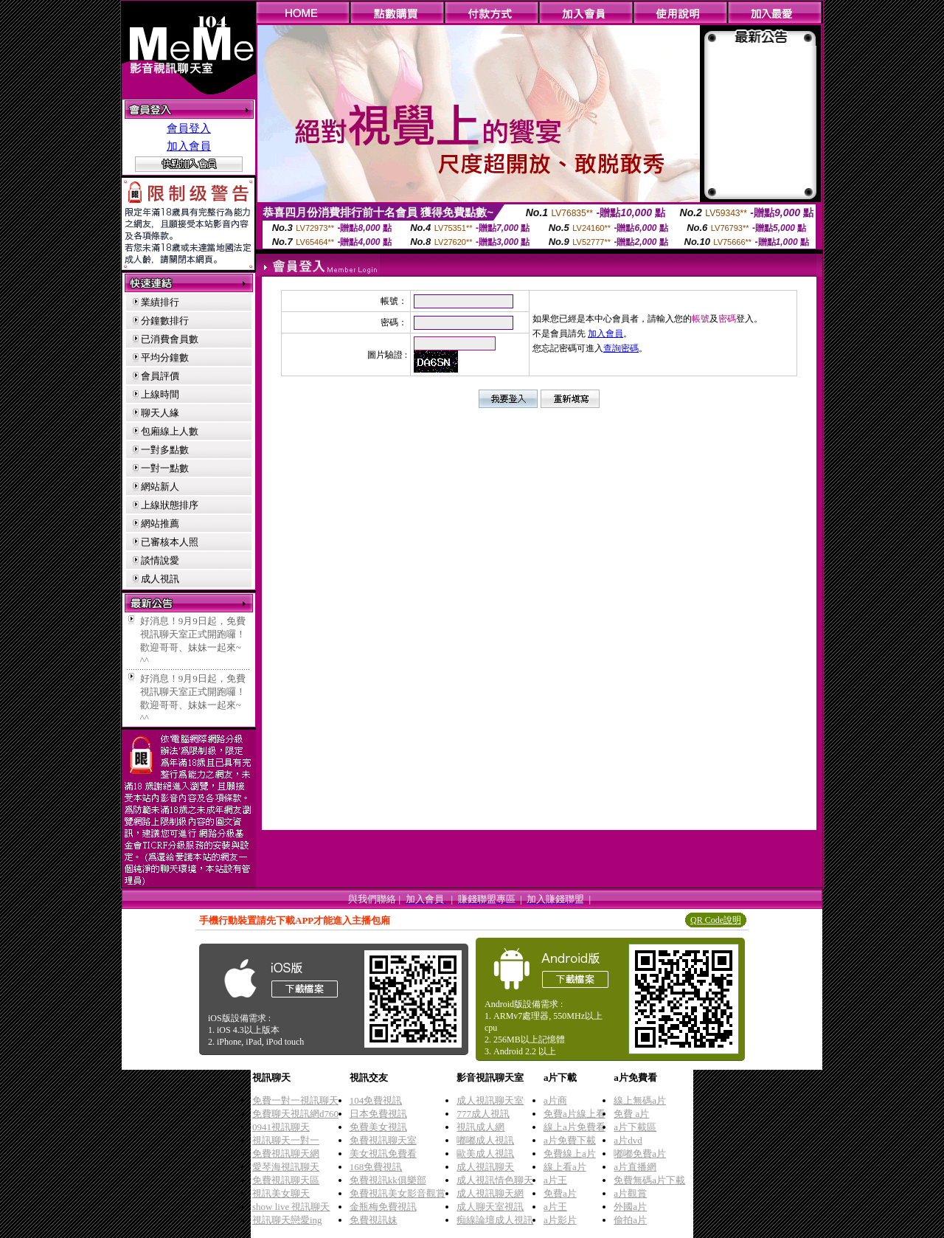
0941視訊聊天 (281, 1126)
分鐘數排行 (165, 320)
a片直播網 (635, 1166)
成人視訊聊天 (485, 1166)
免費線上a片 (570, 1153)
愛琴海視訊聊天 (285, 1166)
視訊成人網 (480, 1126)
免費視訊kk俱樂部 (388, 1180)
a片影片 (560, 1219)
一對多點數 (165, 449)
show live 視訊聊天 (291, 1206)
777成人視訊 (483, 1113)
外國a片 (630, 1206)
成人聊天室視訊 (490, 1206)
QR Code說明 (715, 920)
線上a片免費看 (574, 1126)
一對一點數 (165, 468)
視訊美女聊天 (281, 1193)
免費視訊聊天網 (285, 1153)
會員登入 (189, 128)
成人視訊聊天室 (490, 1100)
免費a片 (560, 1193)
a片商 (555, 1100)
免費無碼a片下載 (649, 1180)
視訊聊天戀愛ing (287, 1219)
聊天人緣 (160, 412)
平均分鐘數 (165, 357)
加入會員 (189, 146)
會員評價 (160, 375)
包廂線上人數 (169, 431)
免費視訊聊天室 (383, 1140)
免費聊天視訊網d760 (295, 1113)
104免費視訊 (376, 1100)
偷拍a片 (630, 1219)
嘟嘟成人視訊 (485, 1140)
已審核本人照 (169, 541)
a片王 (555, 1180)
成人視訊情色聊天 (495, 1180)
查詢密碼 (621, 348)
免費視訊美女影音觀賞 (397, 1193)
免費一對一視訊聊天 (295, 1100)
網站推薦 (160, 523)
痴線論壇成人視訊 (495, 1219)
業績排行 (160, 302)
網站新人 (160, 486)
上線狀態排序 (169, 505)
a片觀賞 (630, 1193)
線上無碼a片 (640, 1100)
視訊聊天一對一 (285, 1140)
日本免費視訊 (378, 1113)
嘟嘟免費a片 (640, 1153)
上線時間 (160, 394)
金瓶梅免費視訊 (383, 1206)
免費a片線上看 (574, 1113)
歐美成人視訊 (485, 1153)
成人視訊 (160, 578)
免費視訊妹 (374, 1219)
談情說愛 (160, 560)
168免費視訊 (376, 1166)
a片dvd (628, 1140)
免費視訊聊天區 (285, 1180)
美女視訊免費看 (383, 1153)
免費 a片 (631, 1113)
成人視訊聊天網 (490, 1193)
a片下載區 (635, 1126)
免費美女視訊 (378, 1126)
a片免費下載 (570, 1140)
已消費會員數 (169, 339)
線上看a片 (565, 1166)
